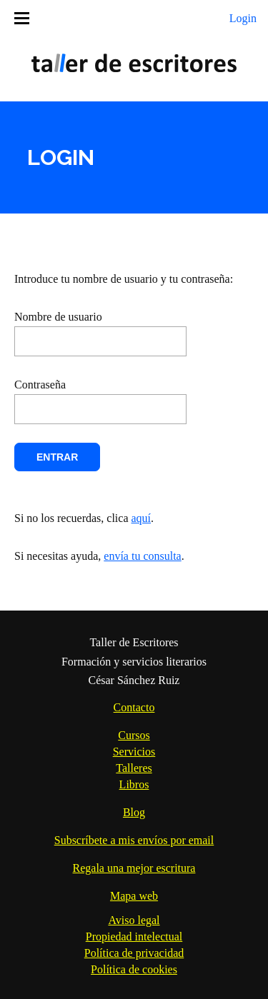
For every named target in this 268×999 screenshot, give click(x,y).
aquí (141, 518)
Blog (134, 812)
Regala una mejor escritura (134, 868)
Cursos (133, 735)
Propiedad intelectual (134, 936)
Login (243, 18)
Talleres (134, 768)
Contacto (134, 707)
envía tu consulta (142, 556)
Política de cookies (134, 969)
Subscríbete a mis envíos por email (134, 840)
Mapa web (134, 896)
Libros (134, 784)
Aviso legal (133, 920)
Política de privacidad (134, 953)
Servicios (134, 752)
